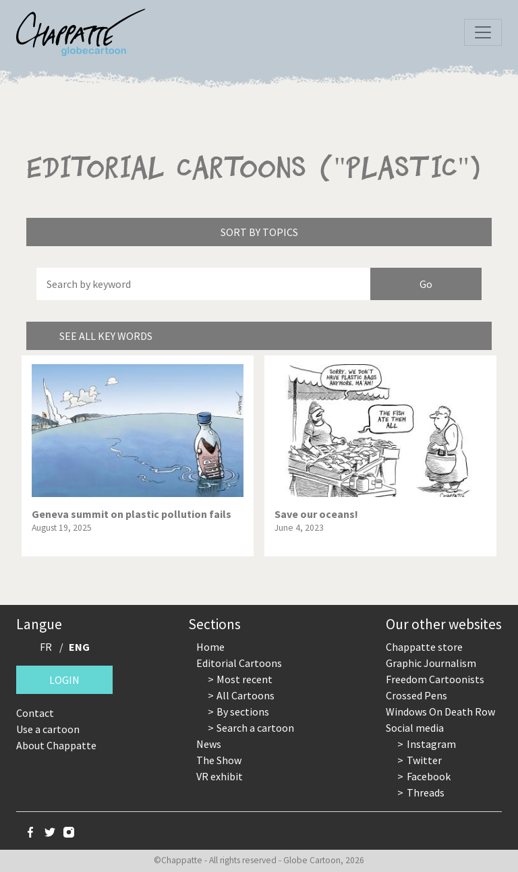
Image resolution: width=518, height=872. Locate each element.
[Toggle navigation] (483, 32)
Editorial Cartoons (239, 663)
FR (46, 646)
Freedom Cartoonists (435, 679)
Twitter (424, 760)
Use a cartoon (48, 729)
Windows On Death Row (440, 711)
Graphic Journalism (431, 663)
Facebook (429, 776)
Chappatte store (424, 646)
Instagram (431, 744)
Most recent (244, 679)
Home (210, 646)
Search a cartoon (255, 727)
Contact (35, 713)
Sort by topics (259, 232)
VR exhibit (219, 776)
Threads (425, 792)
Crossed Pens (416, 695)
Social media (415, 727)
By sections (243, 711)
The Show (218, 760)
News (208, 744)
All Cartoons (246, 695)
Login (64, 680)
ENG (79, 646)
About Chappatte (56, 745)
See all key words (105, 336)
